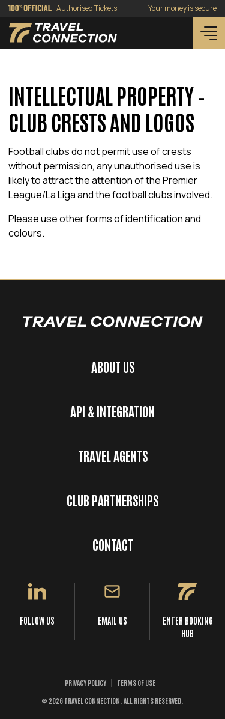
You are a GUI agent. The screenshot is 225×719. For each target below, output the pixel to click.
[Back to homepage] (63, 33)
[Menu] (209, 33)
